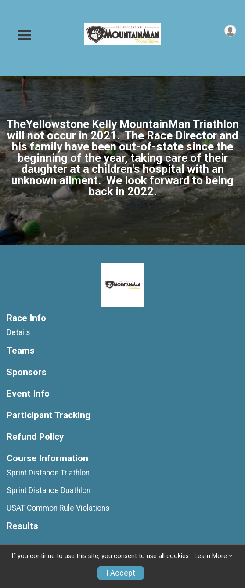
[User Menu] (230, 31)
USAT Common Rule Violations (58, 508)
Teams (21, 351)
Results (22, 526)
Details (18, 332)
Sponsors (27, 372)
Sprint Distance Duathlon (48, 490)
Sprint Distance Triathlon (48, 472)
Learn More (211, 556)
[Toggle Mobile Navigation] (24, 35)
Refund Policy (35, 437)
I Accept (120, 573)
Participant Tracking (48, 415)
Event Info (28, 394)
